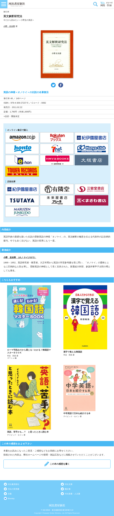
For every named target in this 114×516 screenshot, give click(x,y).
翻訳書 (68, 489)
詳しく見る (29, 322)
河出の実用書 (13, 489)
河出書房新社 (13, 484)
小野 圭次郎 (9, 26)
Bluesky (11, 498)
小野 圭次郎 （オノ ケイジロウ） (19, 257)
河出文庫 (68, 484)
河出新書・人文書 (72, 494)
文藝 (10, 494)
